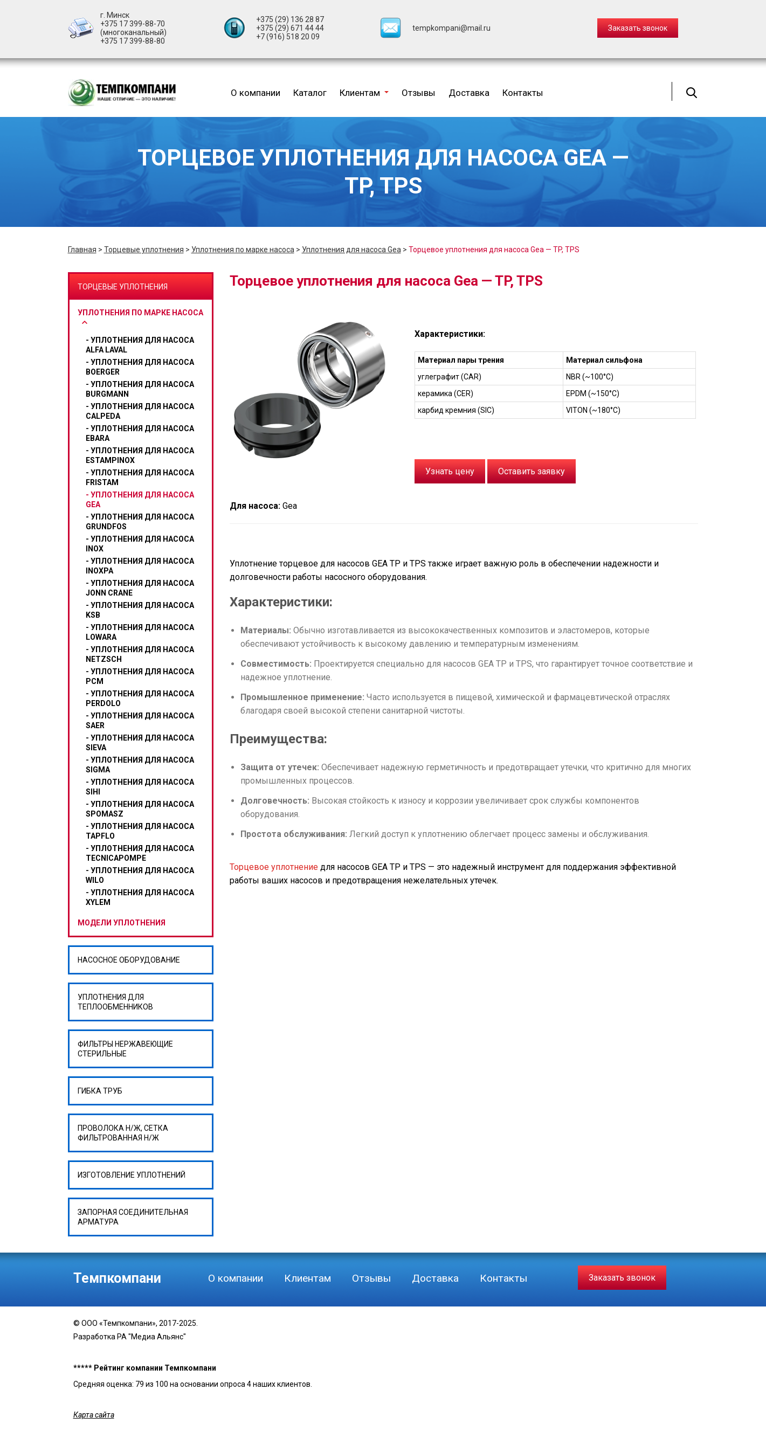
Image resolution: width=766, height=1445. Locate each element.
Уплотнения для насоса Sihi (140, 787)
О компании (255, 92)
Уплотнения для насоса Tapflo (140, 831)
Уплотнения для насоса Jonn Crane (140, 588)
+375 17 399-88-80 (132, 41)
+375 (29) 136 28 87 (290, 19)
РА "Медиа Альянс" (151, 1336)
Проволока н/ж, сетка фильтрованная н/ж (123, 1133)
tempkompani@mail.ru (451, 28)
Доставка (468, 92)
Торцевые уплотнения (144, 249)
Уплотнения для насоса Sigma (140, 765)
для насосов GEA (460, 664)
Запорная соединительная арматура (133, 1217)
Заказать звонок (622, 1278)
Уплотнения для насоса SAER (140, 720)
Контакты (522, 92)
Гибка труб (100, 1091)
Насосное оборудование (129, 960)
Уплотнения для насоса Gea (351, 249)
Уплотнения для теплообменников (115, 1002)
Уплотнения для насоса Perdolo (140, 698)
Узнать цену (449, 471)
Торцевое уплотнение (274, 867)
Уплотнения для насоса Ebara (140, 433)
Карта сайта (93, 1415)
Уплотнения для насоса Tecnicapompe (140, 853)
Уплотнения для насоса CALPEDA (140, 411)
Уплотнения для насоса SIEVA (140, 743)
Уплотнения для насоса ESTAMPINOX (140, 455)
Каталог (310, 92)
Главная (82, 249)
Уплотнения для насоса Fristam (140, 477)
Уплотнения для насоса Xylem (140, 897)
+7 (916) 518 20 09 (288, 36)
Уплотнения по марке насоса (242, 249)
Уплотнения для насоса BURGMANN (140, 389)
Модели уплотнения (121, 922)
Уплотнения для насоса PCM (140, 676)
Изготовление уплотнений (131, 1175)
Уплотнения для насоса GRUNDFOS (140, 522)
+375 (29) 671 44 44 (290, 28)
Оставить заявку (531, 471)
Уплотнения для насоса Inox (140, 544)
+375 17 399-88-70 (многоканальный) (133, 28)
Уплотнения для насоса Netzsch (140, 654)
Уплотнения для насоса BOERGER (140, 367)
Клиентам (364, 92)
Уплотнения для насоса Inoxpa (140, 566)
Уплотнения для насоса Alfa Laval (140, 345)
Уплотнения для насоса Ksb (140, 610)
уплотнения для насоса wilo (140, 875)
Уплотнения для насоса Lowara (140, 632)
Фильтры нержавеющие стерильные (125, 1049)
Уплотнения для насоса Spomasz (140, 809)
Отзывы (419, 92)
